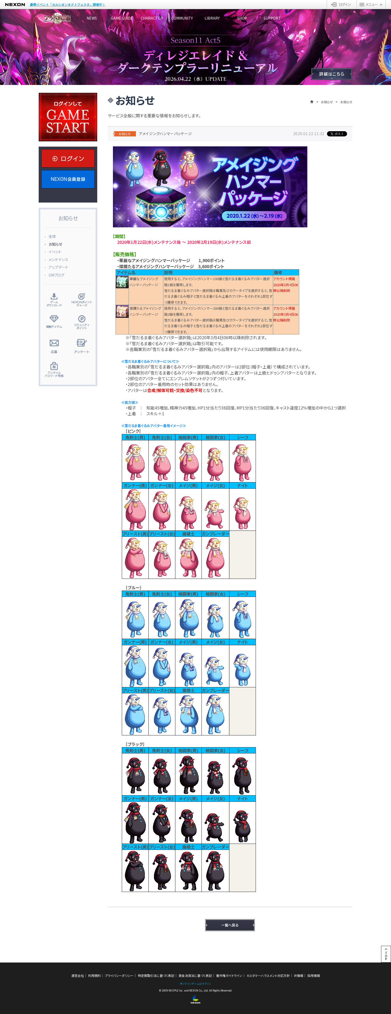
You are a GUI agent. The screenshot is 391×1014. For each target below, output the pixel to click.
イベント (55, 251)
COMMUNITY (215, 18)
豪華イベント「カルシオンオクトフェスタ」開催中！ (67, 5)
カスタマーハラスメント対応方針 (268, 975)
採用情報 (313, 975)
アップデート (58, 267)
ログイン (341, 4)
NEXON (15, 4)
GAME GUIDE (137, 18)
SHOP (293, 18)
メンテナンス (58, 259)
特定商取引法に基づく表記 (156, 975)
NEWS (98, 18)
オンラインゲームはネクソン (195, 984)
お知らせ (327, 102)
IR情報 (298, 975)
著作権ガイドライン (229, 975)
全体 (52, 236)
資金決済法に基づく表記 (195, 975)
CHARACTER (176, 18)
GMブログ (56, 275)
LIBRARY (254, 18)
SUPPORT (332, 18)
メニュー (371, 4)
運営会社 (77, 975)
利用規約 (94, 975)
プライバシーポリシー (119, 975)
